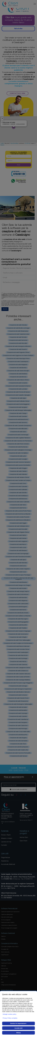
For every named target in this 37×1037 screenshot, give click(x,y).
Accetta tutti (18, 1028)
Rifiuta (18, 1032)
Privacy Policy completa (10, 1018)
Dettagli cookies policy (9, 1014)
